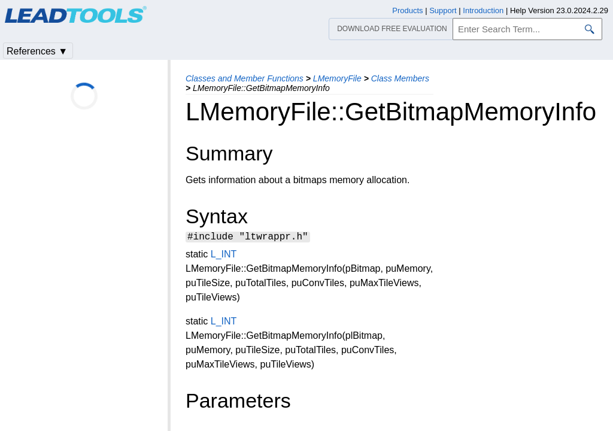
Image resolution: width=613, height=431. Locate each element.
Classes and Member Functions (245, 78)
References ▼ (37, 51)
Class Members (400, 78)
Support (443, 10)
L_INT (223, 256)
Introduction (483, 10)
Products (407, 10)
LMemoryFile (337, 78)
